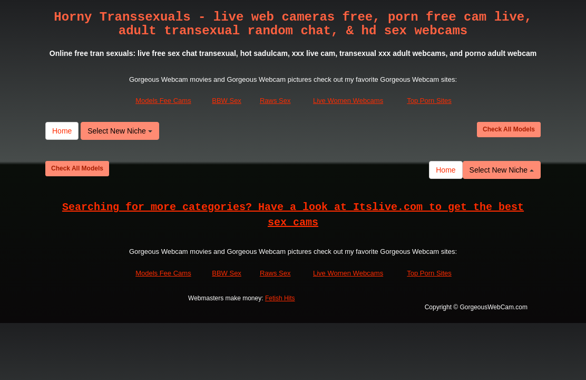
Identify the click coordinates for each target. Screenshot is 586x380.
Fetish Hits (280, 298)
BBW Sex (226, 100)
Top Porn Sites (429, 100)
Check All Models (509, 129)
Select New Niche (119, 131)
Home (62, 131)
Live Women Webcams (348, 100)
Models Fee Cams (163, 100)
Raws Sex (275, 100)
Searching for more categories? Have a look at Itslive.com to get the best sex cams (293, 215)
